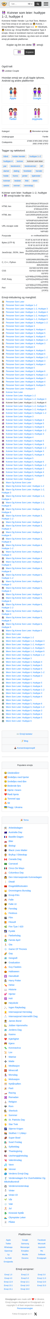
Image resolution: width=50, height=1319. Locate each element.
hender (39, 171)
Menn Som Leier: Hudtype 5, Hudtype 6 (22, 704)
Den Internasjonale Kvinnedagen (23, 877)
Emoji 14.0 (25, 1285)
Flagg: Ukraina (13, 807)
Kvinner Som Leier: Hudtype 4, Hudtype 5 (23, 441)
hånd (5, 156)
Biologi (9, 845)
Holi (8, 998)
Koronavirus (12, 1048)
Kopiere (30, 51)
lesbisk (17, 181)
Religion (10, 1102)
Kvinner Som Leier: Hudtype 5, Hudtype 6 (23, 462)
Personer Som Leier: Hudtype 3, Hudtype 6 (23, 336)
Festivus (10, 913)
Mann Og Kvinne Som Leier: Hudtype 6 (22, 630)
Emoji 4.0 (8, 1278)
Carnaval (11, 863)
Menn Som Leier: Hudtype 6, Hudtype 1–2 (23, 707)
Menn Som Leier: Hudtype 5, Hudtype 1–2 (23, 690)
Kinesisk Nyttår (14, 1213)
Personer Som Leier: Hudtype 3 (18, 326)
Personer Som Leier (13, 302)
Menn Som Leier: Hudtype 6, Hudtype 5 (22, 717)
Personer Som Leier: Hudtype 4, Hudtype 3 (23, 343)
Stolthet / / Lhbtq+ (15, 1133)
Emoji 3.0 (42, 1275)
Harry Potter (12, 980)
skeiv (35, 181)
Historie (10, 989)
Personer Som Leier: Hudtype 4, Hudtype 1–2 (25, 340)
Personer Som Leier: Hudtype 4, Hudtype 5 (23, 350)
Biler (8, 841)
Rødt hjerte (11, 794)
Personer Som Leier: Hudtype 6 (18, 389)
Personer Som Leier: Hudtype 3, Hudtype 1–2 (25, 323)
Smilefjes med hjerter (16, 777)
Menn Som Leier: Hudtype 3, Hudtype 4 (22, 662)
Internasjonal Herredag (18, 1012)
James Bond (12, 1021)
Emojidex (25, 1251)
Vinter (9, 1190)
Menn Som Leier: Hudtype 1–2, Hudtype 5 (23, 648)
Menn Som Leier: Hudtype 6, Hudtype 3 (22, 710)
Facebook (42, 1240)
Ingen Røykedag (14, 1007)
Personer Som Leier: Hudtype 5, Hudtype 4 (23, 364)
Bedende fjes (12, 786)
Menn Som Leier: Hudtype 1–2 (18, 637)
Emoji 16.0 (25, 1289)
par (4, 166)
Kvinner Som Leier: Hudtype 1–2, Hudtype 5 (24, 406)
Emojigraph (41, 1258)
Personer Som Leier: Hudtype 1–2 (19, 305)
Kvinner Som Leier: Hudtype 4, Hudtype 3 (23, 434)
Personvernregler (25, 1308)
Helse (9, 985)
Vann (9, 1164)
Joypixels (37, 119)
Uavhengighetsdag (16, 1155)
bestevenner (30, 166)
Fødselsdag (12, 935)
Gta (8, 944)
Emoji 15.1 (8, 1289)
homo (15, 176)
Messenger (24, 1247)
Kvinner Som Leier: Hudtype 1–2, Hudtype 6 (24, 409)
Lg (8, 1254)
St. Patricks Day (14, 1119)
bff (41, 166)
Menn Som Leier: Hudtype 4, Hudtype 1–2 (23, 672)
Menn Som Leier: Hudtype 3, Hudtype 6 (22, 669)
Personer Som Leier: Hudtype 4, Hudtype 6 (23, 354)
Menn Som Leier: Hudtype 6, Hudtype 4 (22, 714)
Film (8, 917)
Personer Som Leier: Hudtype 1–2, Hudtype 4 (25, 312)
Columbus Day (14, 872)
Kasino (10, 1034)
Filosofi (10, 922)
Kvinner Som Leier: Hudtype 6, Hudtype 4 (23, 472)
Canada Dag (12, 859)
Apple (13, 98)
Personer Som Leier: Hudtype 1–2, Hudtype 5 (25, 316)
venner (17, 185)
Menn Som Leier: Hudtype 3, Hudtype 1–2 (23, 655)
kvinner (6, 181)
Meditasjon (12, 1066)
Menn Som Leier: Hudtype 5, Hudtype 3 (22, 693)
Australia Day (13, 832)
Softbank (41, 1254)
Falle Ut (10, 904)
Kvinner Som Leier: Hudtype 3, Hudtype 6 (23, 427)
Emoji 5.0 (25, 1278)
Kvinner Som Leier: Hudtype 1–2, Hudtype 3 (24, 399)
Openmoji (8, 1251)
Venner (10, 1169)
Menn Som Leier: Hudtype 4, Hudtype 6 (22, 686)
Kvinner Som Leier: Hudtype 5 (17, 458)
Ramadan (11, 1097)
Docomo (25, 1258)
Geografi (10, 958)
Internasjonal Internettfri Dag (21, 1016)
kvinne (20, 161)
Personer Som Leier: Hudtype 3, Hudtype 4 (23, 329)
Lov (8, 1052)
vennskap (28, 185)
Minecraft (11, 1070)
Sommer (10, 1115)
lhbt (26, 181)
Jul (7, 1208)
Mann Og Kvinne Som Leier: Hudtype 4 (22, 558)
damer (6, 171)
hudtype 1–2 (35, 156)
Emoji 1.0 (8, 1275)
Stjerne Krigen (13, 1128)
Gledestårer (11, 773)
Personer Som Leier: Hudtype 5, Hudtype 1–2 (25, 357)
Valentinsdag (13, 1160)
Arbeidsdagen (13, 827)
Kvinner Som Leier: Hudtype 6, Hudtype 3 (23, 469)
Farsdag (10, 908)
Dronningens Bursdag (17, 890)
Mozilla (25, 1254)
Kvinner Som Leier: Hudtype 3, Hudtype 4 (23, 420)
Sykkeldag (11, 1146)
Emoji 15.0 (41, 1285)
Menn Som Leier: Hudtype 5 (17, 700)
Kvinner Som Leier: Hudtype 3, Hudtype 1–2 (24, 413)
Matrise (10, 1057)
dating (16, 171)
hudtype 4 (7, 161)
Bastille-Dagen (14, 837)
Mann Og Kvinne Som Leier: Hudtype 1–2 (23, 486)
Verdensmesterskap (16, 1186)
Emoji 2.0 (25, 1275)
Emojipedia (8, 1262)
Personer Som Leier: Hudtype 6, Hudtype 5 (23, 385)
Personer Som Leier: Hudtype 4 (18, 347)
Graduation (12, 962)
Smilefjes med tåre (15, 781)
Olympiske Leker (15, 1217)
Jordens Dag (13, 1030)
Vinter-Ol (11, 1195)
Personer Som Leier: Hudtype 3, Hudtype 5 (23, 333)
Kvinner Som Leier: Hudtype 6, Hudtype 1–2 (24, 465)
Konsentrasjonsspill (25, 748)
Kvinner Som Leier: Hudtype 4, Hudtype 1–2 (24, 430)
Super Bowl (12, 1137)
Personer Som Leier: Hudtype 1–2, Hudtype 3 (25, 309)
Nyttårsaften (12, 1084)
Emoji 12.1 (25, 1282)
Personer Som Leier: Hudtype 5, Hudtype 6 (23, 371)
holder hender (18, 156)
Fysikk (9, 931)
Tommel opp (12, 798)
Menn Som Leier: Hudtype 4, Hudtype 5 (22, 683)
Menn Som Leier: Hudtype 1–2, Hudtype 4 (23, 644)
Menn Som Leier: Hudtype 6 (17, 721)
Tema (25, 820)
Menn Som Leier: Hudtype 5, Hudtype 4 (22, 697)
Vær (8, 1204)
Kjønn (9, 1043)
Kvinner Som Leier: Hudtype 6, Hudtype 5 (23, 476)
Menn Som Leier (11, 634)
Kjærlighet (11, 1039)
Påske (9, 1222)
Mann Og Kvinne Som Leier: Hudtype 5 (22, 594)
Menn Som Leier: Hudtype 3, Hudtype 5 (22, 665)
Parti (8, 1088)
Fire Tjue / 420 (13, 926)
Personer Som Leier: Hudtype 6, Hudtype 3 (23, 378)
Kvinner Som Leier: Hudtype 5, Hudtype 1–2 (24, 448)
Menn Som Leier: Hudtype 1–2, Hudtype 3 (23, 641)
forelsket (27, 171)
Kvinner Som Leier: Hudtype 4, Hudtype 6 (23, 444)
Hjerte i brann (12, 790)
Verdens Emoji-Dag (16, 1173)
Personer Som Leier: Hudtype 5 (18, 368)
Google (37, 98)
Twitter (13, 119)
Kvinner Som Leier (12, 392)
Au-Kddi (8, 1258)
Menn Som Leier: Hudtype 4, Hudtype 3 (22, 676)
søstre (6, 185)
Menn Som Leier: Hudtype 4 (17, 679)
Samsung (25, 1244)
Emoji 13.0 (41, 1282)
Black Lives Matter (15, 850)
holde (5, 176)
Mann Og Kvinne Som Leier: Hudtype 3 (22, 522)
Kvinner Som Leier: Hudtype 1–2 (19, 395)
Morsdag (11, 1075)
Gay (8, 953)
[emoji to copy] (19, 52)
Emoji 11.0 (41, 1278)
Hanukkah (11, 976)
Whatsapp (8, 1247)
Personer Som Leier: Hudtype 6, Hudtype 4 (23, 382)
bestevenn (15, 166)
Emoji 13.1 (8, 1285)
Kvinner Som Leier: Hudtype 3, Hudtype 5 (23, 423)
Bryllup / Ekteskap (15, 854)
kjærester (36, 176)
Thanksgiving (13, 1151)
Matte (9, 1061)
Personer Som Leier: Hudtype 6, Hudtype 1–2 (25, 375)
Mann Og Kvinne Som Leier (16, 482)
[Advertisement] (25, 59)
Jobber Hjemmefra (15, 1025)
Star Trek (11, 1124)
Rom (8, 1106)
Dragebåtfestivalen (16, 886)
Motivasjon (12, 1079)
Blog (25, 741)
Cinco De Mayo (14, 868)
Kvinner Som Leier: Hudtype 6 (17, 479)
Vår (8, 1199)
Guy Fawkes (12, 967)
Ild (7, 803)
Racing (10, 1093)
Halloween (11, 971)
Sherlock (11, 1110)
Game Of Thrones (15, 949)
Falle (9, 899)
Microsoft (41, 1244)
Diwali (9, 881)
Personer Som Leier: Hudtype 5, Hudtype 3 (23, 361)
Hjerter (9, 994)
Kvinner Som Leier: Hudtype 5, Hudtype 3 (23, 451)
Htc (41, 1251)
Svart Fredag (13, 1142)
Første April (12, 940)
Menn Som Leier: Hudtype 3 (17, 658)
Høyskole (11, 1003)
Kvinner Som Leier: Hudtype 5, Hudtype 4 (23, 455)
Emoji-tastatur (25, 734)
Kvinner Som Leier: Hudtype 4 (17, 437)
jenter (25, 176)
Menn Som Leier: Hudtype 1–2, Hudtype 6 (23, 651)
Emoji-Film (11, 895)
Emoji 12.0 (8, 1282)
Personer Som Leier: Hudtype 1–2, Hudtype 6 (25, 319)
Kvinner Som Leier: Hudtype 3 (17, 416)
